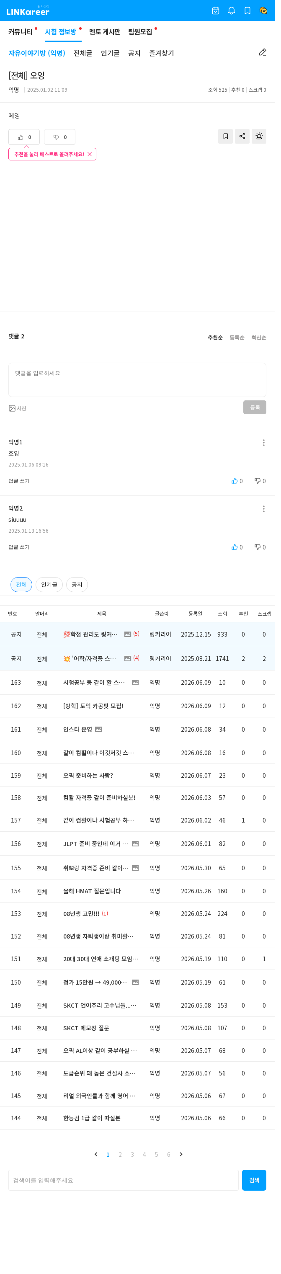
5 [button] (156, 1154)
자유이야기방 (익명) (36, 53)
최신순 (258, 337)
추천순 (215, 337)
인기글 (110, 53)
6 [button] (168, 1154)
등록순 (237, 337)
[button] (96, 1154)
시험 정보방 (63, 34)
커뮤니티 (20, 31)
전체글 (83, 53)
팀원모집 (140, 31)
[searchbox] (123, 1180)
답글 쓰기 (19, 481)
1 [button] (108, 1154)
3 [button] (132, 1154)
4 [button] (144, 1154)
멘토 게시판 (105, 31)
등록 (255, 407)
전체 (21, 584)
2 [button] (120, 1154)
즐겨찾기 (161, 53)
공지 (134, 53)
